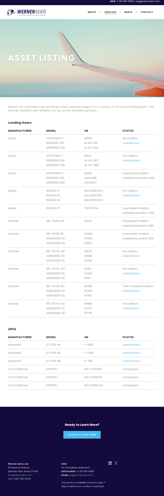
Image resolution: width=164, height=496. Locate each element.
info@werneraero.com (20, 475)
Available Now (131, 143)
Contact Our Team (82, 434)
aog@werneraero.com (81, 475)
